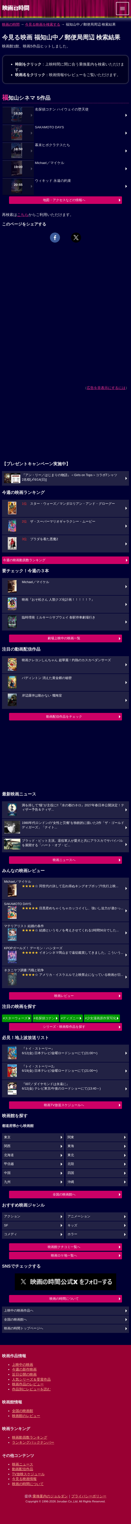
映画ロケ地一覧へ (64, 1255)
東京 (7, 1137)
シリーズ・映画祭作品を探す (64, 1027)
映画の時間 (11, 24)
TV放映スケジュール (28, 1474)
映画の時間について (64, 1299)
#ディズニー (70, 1018)
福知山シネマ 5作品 (26, 98)
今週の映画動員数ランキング (24, 560)
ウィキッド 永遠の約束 (53, 181)
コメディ (10, 1234)
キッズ (72, 1225)
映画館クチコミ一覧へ (64, 1247)
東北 (71, 1155)
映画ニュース (22, 1464)
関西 (7, 1146)
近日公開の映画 (24, 1374)
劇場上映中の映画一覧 (64, 638)
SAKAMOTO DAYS (49, 127)
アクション (12, 1216)
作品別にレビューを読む (31, 1389)
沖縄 (71, 1182)
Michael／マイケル (49, 163)
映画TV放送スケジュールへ (64, 1105)
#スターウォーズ (15, 1018)
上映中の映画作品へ (18, 1310)
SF (6, 1225)
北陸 (71, 1164)
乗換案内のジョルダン (50, 1496)
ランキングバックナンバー (33, 1442)
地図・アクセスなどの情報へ (64, 200)
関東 (71, 1137)
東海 (71, 1146)
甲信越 (9, 1164)
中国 (7, 1173)
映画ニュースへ (64, 860)
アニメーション (79, 1216)
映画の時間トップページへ (23, 1328)
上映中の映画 (22, 1365)
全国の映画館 (22, 1411)
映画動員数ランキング (29, 1437)
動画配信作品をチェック (64, 716)
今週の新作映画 (24, 1369)
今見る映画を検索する (42, 24)
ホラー (72, 1234)
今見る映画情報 (24, 1479)
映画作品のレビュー (28, 1384)
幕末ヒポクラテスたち (52, 145)
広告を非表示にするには (106, 388)
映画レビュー (64, 996)
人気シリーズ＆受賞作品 (31, 1379)
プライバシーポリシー (88, 1496)
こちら (22, 214)
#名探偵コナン (44, 1018)
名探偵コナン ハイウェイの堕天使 (62, 109)
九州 (7, 1182)
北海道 (9, 1155)
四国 (71, 1173)
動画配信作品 (22, 1469)
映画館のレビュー (26, 1416)
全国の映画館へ (64, 1194)
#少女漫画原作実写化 (100, 1018)
